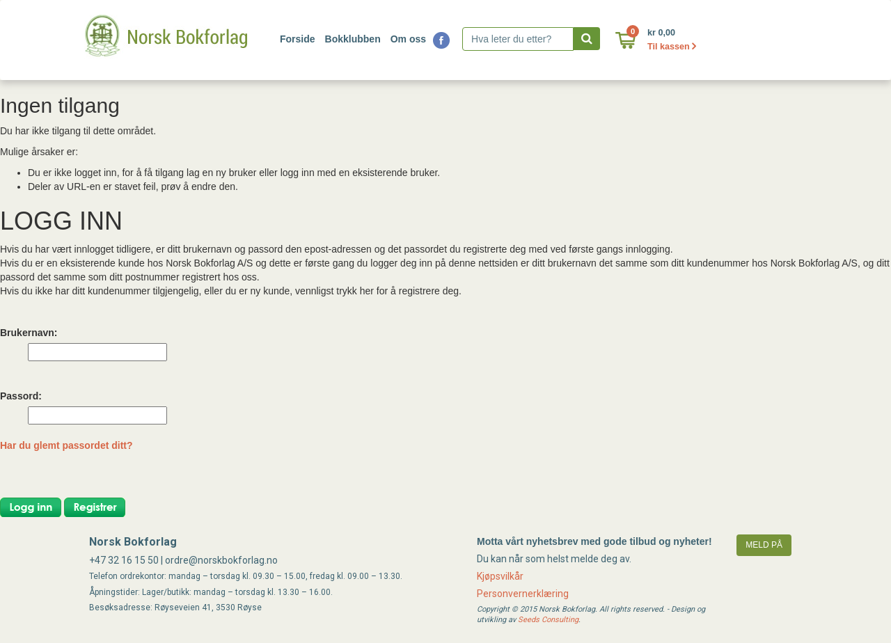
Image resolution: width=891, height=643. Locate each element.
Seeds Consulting (548, 619)
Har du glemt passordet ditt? (66, 445)
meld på (764, 545)
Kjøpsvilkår (500, 576)
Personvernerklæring (523, 593)
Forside (297, 39)
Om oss (408, 39)
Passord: (21, 396)
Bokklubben (353, 39)
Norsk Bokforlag (133, 541)
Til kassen (671, 46)
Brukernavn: (28, 332)
